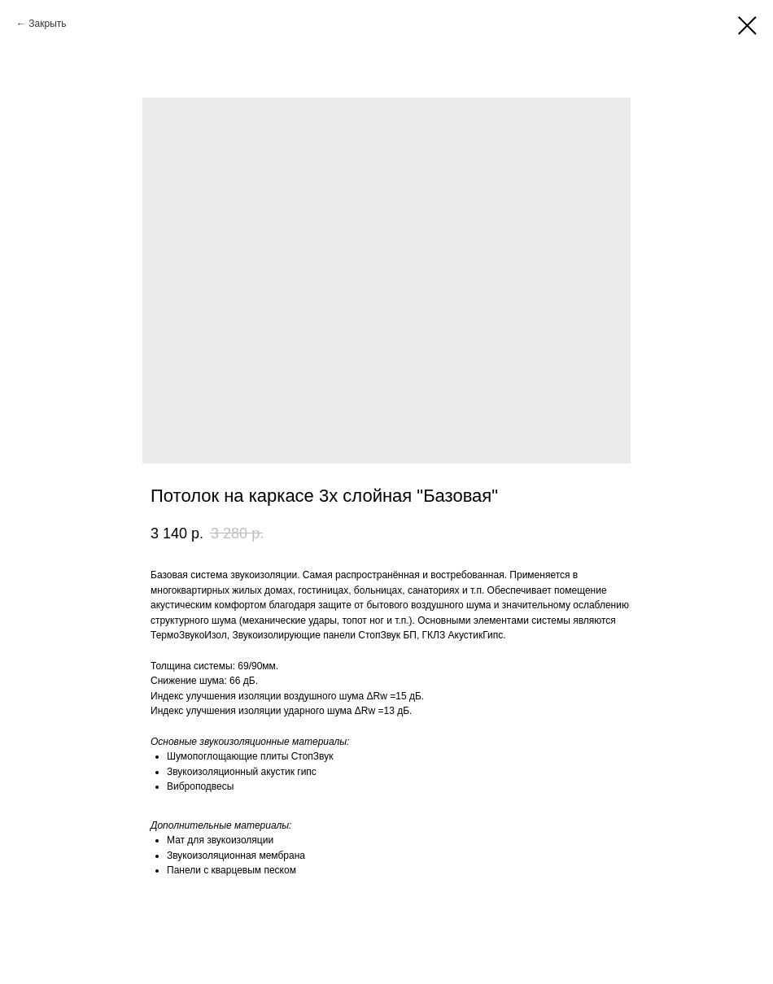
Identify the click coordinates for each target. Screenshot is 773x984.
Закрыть (47, 23)
